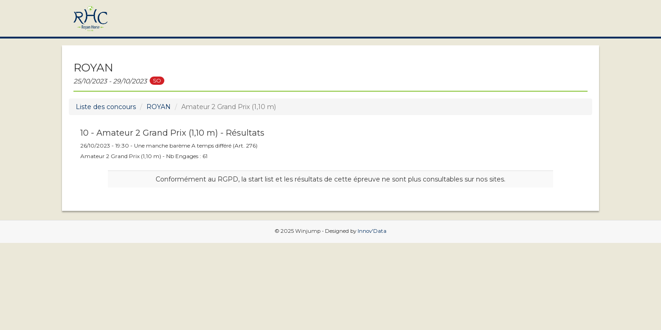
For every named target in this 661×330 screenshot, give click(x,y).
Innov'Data (372, 231)
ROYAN (158, 107)
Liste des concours (106, 107)
